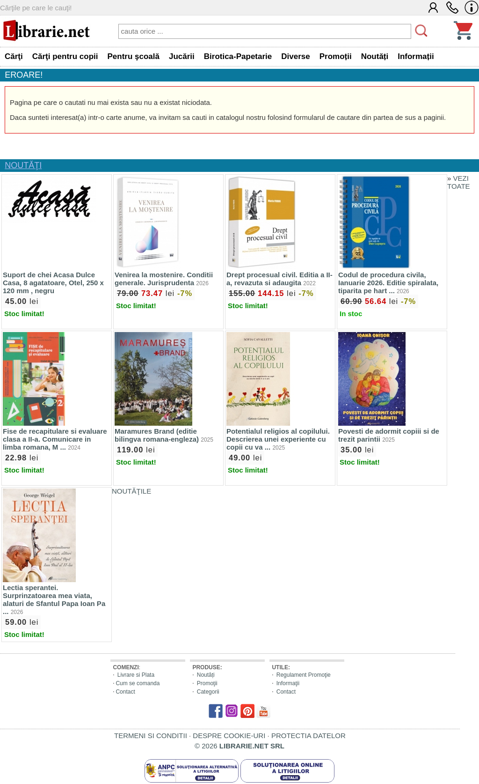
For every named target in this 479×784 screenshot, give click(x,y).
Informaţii (287, 683)
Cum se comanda (138, 683)
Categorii (208, 691)
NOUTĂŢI (23, 165)
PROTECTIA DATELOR (308, 736)
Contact (125, 691)
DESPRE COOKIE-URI (229, 736)
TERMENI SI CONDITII (150, 736)
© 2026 (239, 746)
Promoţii (207, 683)
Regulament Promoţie (303, 675)
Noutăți (206, 675)
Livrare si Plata (135, 675)
